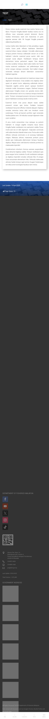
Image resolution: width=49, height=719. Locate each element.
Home (4, 20)
